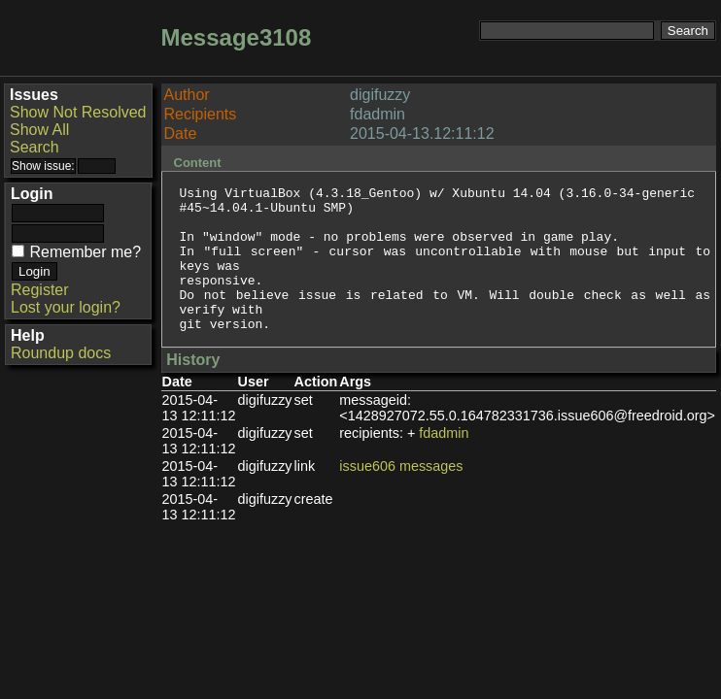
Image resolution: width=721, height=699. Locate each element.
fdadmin (443, 462)
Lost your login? (65, 307)
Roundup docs (61, 353)
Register (40, 290)
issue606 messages (401, 495)
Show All (39, 129)
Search (34, 147)
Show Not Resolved (78, 112)
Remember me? (85, 252)
